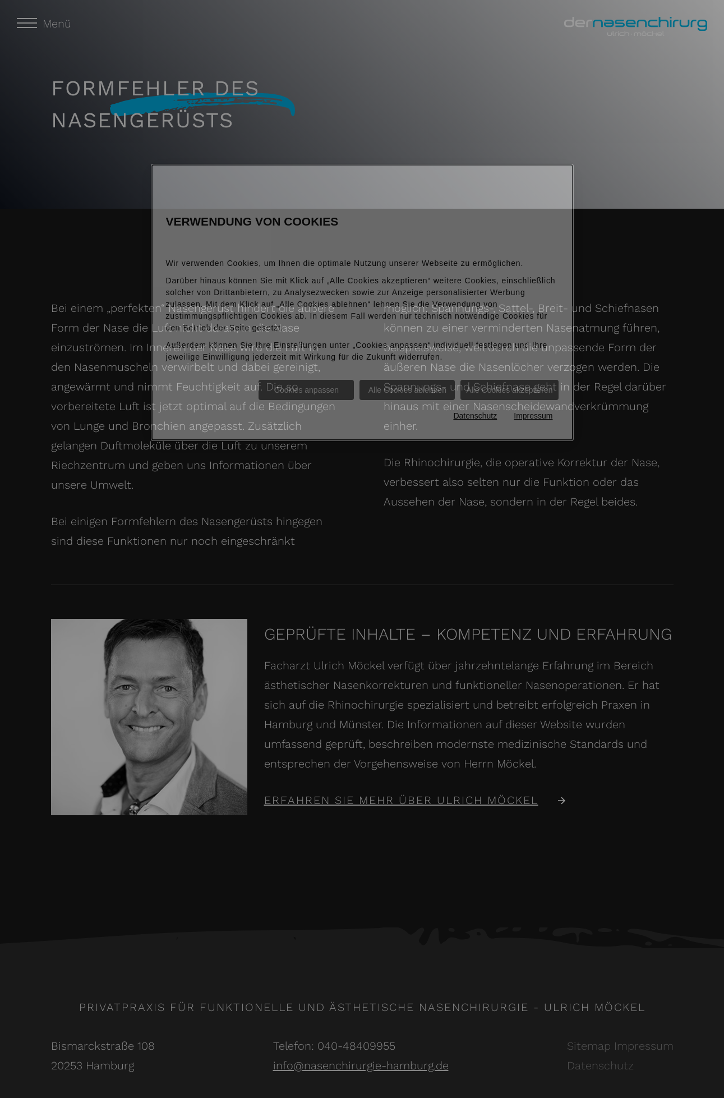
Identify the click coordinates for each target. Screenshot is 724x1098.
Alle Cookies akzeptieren (509, 389)
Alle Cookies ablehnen (407, 389)
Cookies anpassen (306, 389)
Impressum (533, 415)
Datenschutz (475, 415)
